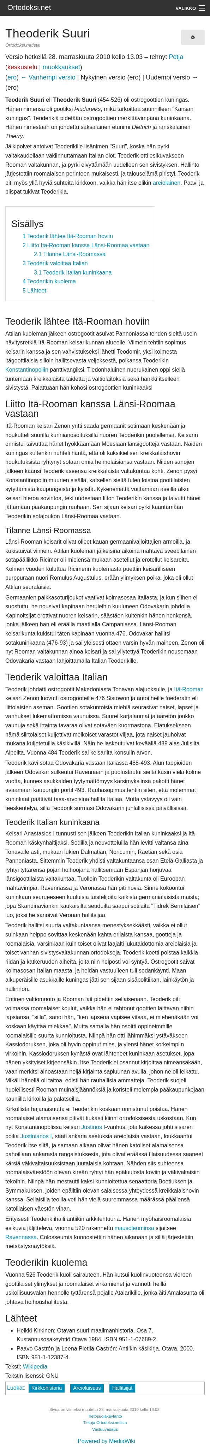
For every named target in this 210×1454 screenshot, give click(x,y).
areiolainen (166, 183)
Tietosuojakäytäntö (105, 1416)
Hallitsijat (122, 1388)
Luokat (15, 1388)
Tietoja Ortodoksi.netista (105, 1422)
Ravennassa (21, 1237)
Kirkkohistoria (46, 1388)
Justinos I (93, 1127)
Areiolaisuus (87, 1388)
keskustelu (22, 67)
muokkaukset (61, 67)
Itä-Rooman (189, 689)
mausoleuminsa (134, 1228)
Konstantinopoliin (26, 370)
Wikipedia (35, 1367)
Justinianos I (36, 1136)
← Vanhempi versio (48, 77)
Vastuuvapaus (105, 1429)
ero (12, 77)
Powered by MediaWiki (106, 1441)
